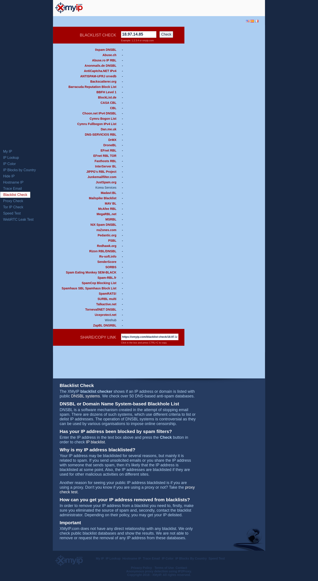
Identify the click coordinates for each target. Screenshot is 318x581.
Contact (181, 568)
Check (166, 34)
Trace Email (12, 188)
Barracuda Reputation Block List (92, 87)
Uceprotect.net (105, 315)
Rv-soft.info (107, 256)
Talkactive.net (106, 304)
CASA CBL (108, 102)
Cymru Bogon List (103, 118)
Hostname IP (13, 182)
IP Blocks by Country (19, 170)
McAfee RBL (107, 209)
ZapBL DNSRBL (104, 325)
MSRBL (110, 219)
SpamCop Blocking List (99, 283)
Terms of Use (164, 568)
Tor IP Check (13, 207)
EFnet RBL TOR (105, 156)
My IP (7, 151)
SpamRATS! (107, 293)
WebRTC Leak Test (18, 219)
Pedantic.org (107, 235)
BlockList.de (107, 97)
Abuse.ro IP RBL (104, 60)
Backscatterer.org (103, 81)
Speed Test (12, 213)
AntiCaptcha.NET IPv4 (100, 71)
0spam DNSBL (105, 49)
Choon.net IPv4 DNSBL (99, 113)
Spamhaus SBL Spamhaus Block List (89, 288)
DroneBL (109, 145)
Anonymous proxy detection (147, 571)
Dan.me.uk (108, 129)
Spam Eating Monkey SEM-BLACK (91, 272)
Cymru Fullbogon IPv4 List (96, 124)
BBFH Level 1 (106, 92)
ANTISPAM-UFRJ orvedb (98, 76)
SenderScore (106, 262)
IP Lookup (11, 157)
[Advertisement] (211, 7)
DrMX (112, 140)
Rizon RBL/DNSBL (102, 251)
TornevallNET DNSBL (100, 309)
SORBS (110, 267)
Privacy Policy (142, 568)
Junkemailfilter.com (101, 177)
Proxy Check (13, 201)
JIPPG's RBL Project (101, 171)
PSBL (112, 240)
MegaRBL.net (106, 214)
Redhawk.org (106, 246)
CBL (113, 108)
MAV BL (110, 203)
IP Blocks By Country (191, 558)
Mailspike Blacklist (102, 198)
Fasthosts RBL (105, 161)
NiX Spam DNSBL (103, 224)
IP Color (9, 164)
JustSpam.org (106, 182)
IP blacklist (95, 442)
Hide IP (9, 176)
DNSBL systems (85, 396)
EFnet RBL (108, 150)
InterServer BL (105, 166)
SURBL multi (107, 299)
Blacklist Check (15, 195)
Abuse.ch (109, 55)
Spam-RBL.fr (106, 277)
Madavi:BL (108, 193)
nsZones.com (106, 230)
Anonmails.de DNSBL (100, 65)
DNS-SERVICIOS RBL (100, 134)
